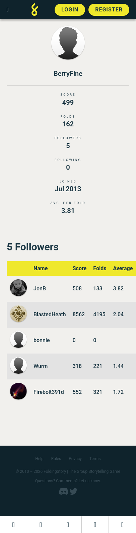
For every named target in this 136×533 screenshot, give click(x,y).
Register (109, 9)
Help (39, 458)
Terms (95, 458)
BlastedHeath (49, 314)
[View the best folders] (122, 524)
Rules (56, 458)
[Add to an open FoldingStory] (67, 524)
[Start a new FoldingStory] (40, 524)
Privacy (75, 458)
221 (97, 366)
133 (97, 288)
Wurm (40, 366)
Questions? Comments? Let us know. (68, 481)
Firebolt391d (48, 392)
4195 (99, 314)
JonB (39, 288)
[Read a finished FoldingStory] (95, 524)
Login (69, 9)
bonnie (41, 340)
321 (97, 392)
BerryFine (68, 74)
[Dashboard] (13, 524)
